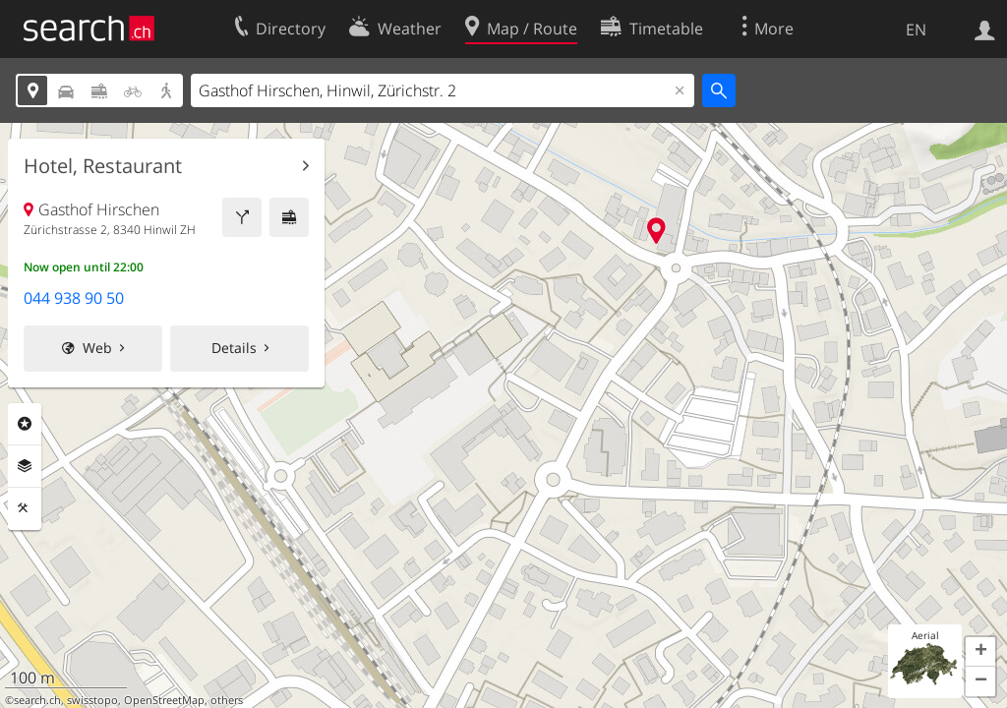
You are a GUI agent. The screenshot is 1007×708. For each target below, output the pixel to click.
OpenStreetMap (164, 700)
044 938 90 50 (74, 298)
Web (97, 347)
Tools (24, 508)
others (226, 700)
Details (234, 347)
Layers (24, 466)
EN (916, 29)
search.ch (37, 700)
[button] (980, 652)
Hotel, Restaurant (103, 166)
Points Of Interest (24, 423)
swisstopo (92, 700)
